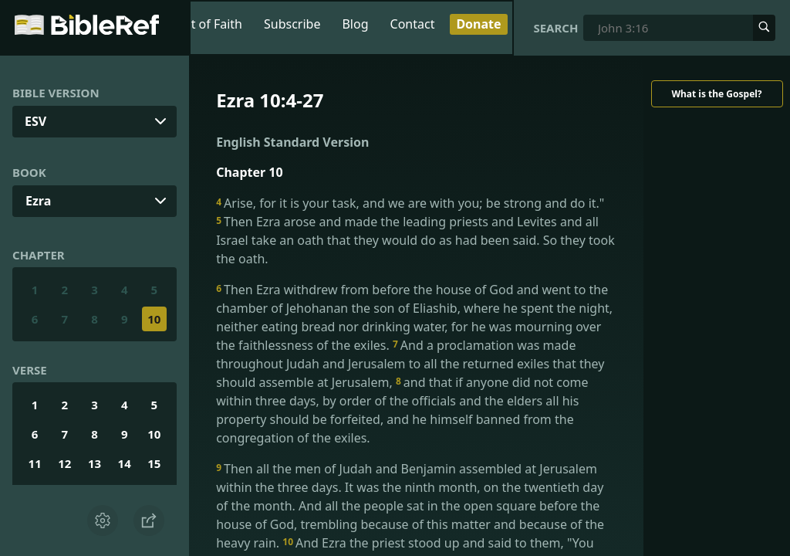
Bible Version (56, 92)
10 (153, 319)
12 (64, 463)
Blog (355, 23)
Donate (478, 23)
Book (29, 172)
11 (35, 463)
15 (153, 463)
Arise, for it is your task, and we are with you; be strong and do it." (410, 203)
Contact (412, 23)
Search (555, 28)
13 (94, 463)
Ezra (38, 200)
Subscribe (292, 23)
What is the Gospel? (716, 93)
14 (124, 463)
